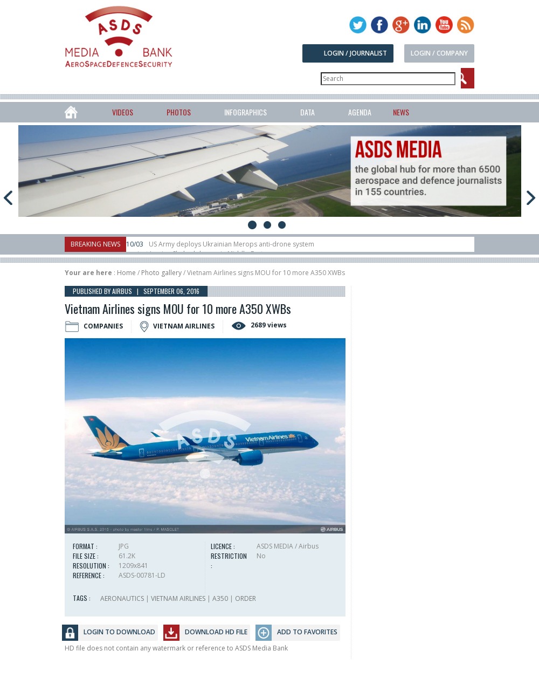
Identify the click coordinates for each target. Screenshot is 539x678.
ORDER (245, 598)
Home (126, 272)
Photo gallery (161, 272)
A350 (220, 598)
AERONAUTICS (122, 598)
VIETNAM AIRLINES (178, 598)
